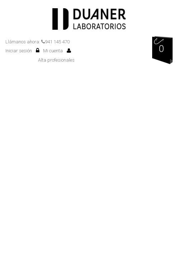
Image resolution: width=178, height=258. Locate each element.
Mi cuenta (57, 50)
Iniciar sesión (22, 50)
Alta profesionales (56, 60)
